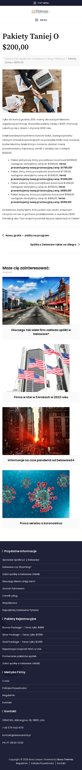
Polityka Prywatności (14, 688)
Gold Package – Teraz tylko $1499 (22, 641)
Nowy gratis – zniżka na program (27, 235)
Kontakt (7, 702)
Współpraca (9, 603)
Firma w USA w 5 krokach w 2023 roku (41, 397)
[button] (41, 20)
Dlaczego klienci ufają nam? (18, 581)
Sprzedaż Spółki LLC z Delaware (20, 559)
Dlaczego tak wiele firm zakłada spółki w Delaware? (41, 332)
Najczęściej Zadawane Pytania (20, 610)
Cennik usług (9, 595)
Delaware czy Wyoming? (16, 567)
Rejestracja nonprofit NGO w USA (21, 649)
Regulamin (8, 695)
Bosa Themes (65, 759)
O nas (5, 681)
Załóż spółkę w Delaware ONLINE (21, 574)
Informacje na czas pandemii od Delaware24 (41, 460)
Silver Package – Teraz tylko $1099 (22, 634)
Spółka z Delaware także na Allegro (53, 244)
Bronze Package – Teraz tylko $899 (23, 627)
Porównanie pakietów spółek (19, 656)
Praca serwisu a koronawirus (41, 523)
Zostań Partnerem (13, 588)
